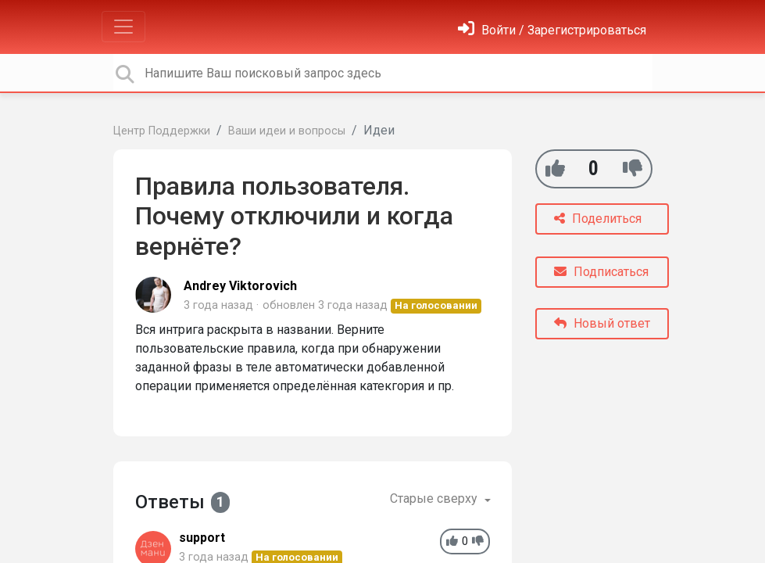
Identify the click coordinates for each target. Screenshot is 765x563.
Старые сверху (435, 498)
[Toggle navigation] (123, 26)
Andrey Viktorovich (240, 285)
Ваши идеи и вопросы (286, 131)
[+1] (555, 168)
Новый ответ (602, 323)
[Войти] (552, 30)
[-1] (632, 168)
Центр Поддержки (161, 131)
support (202, 537)
